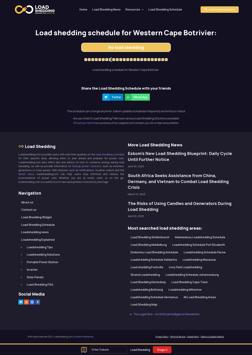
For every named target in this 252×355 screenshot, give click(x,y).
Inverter (32, 270)
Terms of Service (177, 336)
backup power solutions (86, 166)
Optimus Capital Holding (212, 336)
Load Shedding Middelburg (149, 245)
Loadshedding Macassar (199, 260)
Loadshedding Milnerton (185, 290)
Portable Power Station (42, 262)
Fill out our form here (86, 123)
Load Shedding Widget (36, 217)
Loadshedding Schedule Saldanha (154, 260)
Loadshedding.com (34, 9)
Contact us (28, 210)
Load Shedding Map (144, 304)
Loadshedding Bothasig (147, 290)
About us (27, 202)
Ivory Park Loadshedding (185, 267)
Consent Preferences (83, 336)
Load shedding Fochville (147, 267)
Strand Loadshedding (145, 275)
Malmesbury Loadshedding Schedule (200, 237)
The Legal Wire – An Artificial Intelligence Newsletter (166, 314)
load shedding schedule (110, 154)
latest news (26, 174)
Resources (132, 9)
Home (83, 9)
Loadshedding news (35, 232)
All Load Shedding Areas (200, 297)
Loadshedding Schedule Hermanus (154, 297)
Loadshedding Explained (38, 240)
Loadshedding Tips (40, 247)
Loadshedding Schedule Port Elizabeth (198, 245)
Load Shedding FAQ (40, 284)
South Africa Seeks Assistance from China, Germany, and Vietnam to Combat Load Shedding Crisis (178, 181)
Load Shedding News (106, 9)
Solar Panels (35, 277)
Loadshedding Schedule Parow (205, 252)
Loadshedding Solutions (43, 254)
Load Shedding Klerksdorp (148, 282)
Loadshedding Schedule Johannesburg (192, 275)
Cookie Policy (193, 336)
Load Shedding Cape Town (190, 282)
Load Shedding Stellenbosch (150, 237)
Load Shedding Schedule (165, 9)
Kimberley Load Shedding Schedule (154, 252)
